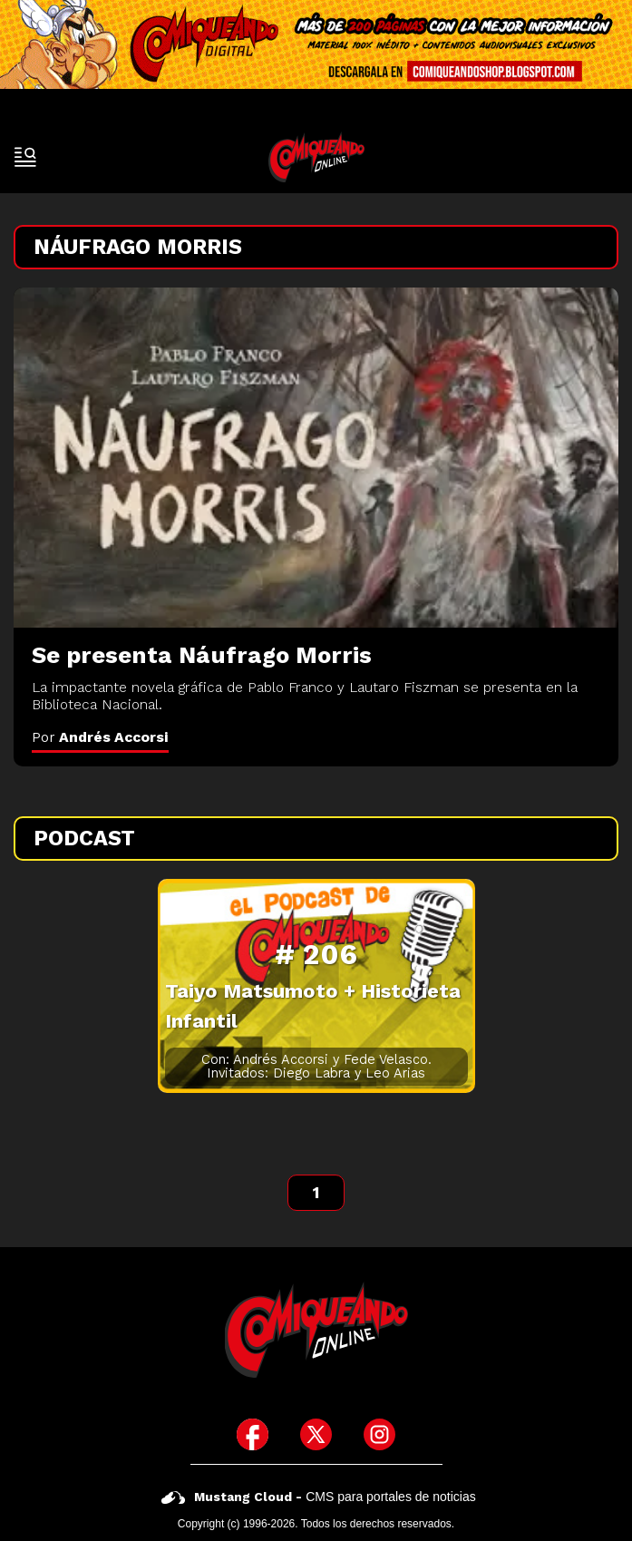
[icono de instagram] (379, 1434)
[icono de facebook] (252, 1434)
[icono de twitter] (316, 1434)
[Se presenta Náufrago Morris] (316, 458)
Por (100, 737)
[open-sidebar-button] (25, 157)
